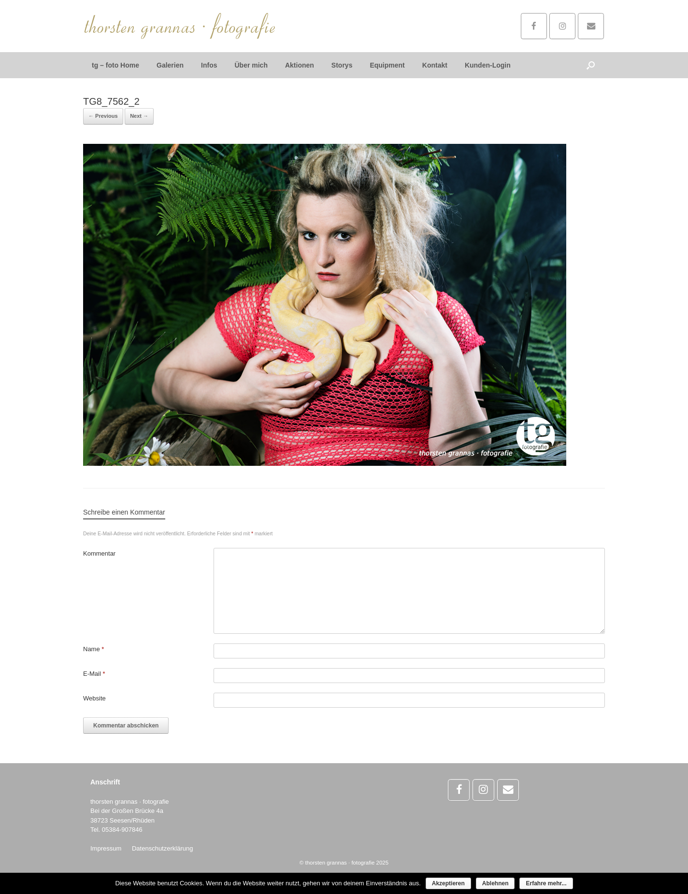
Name (93, 649)
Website (94, 698)
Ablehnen (495, 883)
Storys (342, 65)
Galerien (170, 65)
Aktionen (299, 65)
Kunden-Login (488, 65)
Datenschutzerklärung (162, 848)
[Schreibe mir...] (591, 26)
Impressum (105, 848)
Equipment (387, 65)
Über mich (250, 65)
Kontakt (434, 65)
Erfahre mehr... (546, 883)
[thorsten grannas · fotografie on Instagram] (562, 26)
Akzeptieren (448, 883)
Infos (209, 65)
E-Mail (94, 673)
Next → (139, 116)
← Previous (103, 116)
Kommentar (99, 553)
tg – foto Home (115, 65)
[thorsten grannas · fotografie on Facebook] (534, 26)
